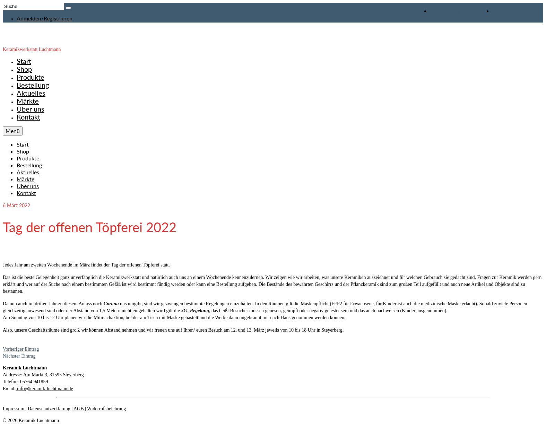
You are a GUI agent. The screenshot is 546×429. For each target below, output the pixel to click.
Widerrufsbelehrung (106, 408)
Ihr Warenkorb (517, 11)
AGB (79, 408)
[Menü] (13, 130)
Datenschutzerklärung (49, 408)
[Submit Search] (68, 8)
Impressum (14, 408)
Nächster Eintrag (19, 356)
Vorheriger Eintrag (21, 349)
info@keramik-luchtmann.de (44, 388)
